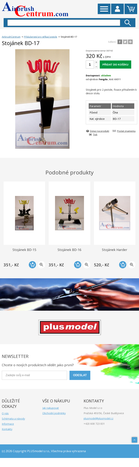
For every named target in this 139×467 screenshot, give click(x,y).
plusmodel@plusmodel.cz (98, 418)
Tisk (95, 134)
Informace (8, 424)
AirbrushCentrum (11, 36)
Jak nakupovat (50, 408)
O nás (5, 413)
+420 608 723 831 (94, 423)
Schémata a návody (13, 418)
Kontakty (7, 429)
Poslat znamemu (126, 131)
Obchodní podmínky (54, 413)
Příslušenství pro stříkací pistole (40, 36)
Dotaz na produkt (99, 131)
